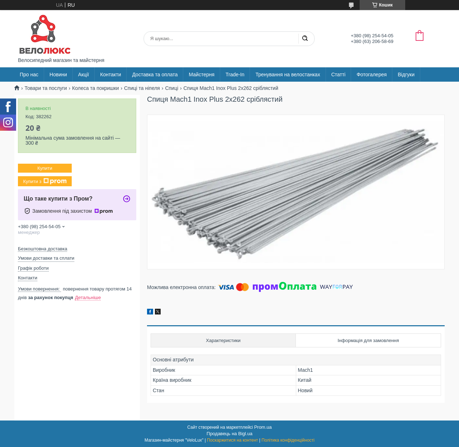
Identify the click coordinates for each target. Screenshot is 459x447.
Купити (44, 168)
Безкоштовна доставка (42, 248)
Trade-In (235, 74)
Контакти (110, 74)
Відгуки (406, 74)
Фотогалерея (371, 74)
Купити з (44, 181)
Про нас (29, 74)
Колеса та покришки (95, 88)
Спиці (171, 88)
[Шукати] (304, 39)
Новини (58, 74)
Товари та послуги (45, 88)
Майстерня (201, 74)
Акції (83, 74)
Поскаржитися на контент (232, 440)
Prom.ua (263, 427)
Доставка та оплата (155, 74)
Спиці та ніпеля (142, 88)
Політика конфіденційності (287, 440)
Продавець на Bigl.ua (229, 433)
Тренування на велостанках (287, 74)
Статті (338, 74)
